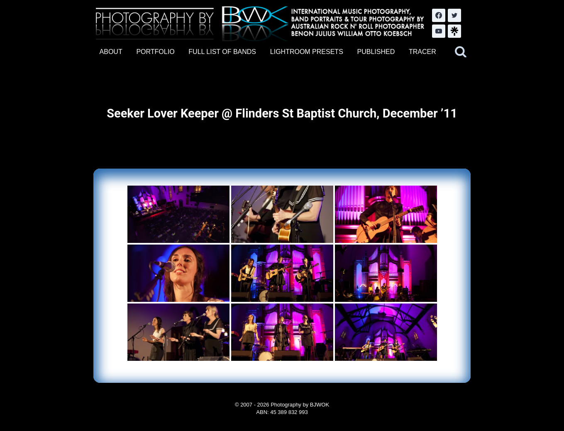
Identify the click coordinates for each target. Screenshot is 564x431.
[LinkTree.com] (454, 31)
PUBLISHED (376, 51)
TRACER (422, 51)
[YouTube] (438, 31)
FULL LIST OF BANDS (222, 51)
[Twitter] (454, 15)
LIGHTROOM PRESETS (306, 51)
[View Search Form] (461, 52)
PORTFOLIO (155, 51)
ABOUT (111, 51)
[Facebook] (438, 15)
